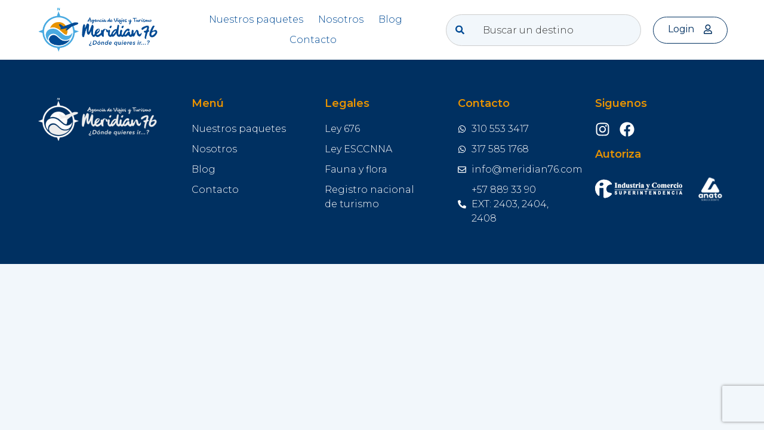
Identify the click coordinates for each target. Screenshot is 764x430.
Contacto (313, 39)
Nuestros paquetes (256, 19)
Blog (390, 19)
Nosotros (340, 19)
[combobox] (544, 30)
